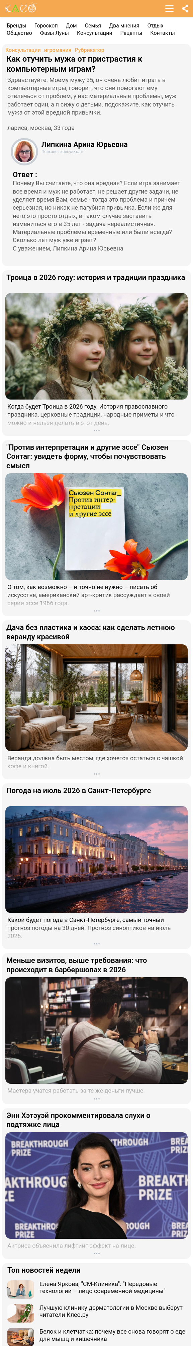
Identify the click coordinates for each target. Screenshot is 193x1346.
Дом (71, 25)
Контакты (162, 33)
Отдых (156, 25)
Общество (19, 33)
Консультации (94, 33)
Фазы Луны (54, 33)
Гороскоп (46, 25)
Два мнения (124, 25)
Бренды (16, 25)
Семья (93, 25)
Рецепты (131, 33)
